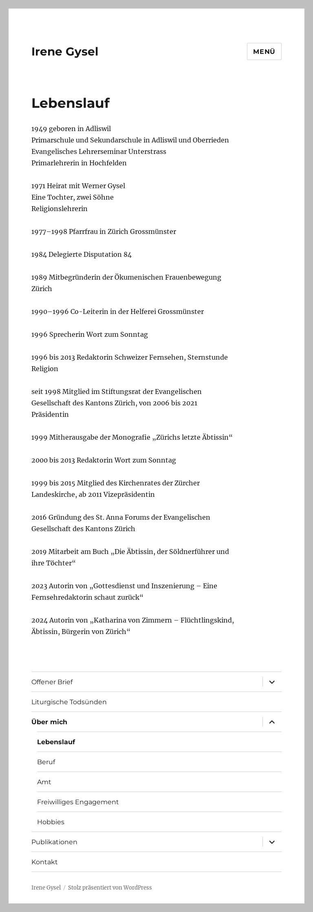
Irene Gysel (64, 51)
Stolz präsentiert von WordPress (110, 887)
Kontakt (44, 862)
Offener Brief (52, 682)
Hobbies (50, 822)
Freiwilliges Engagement (78, 802)
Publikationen (54, 842)
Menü (264, 52)
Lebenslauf (56, 742)
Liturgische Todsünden (69, 702)
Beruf (46, 762)
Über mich (49, 722)
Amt (44, 782)
